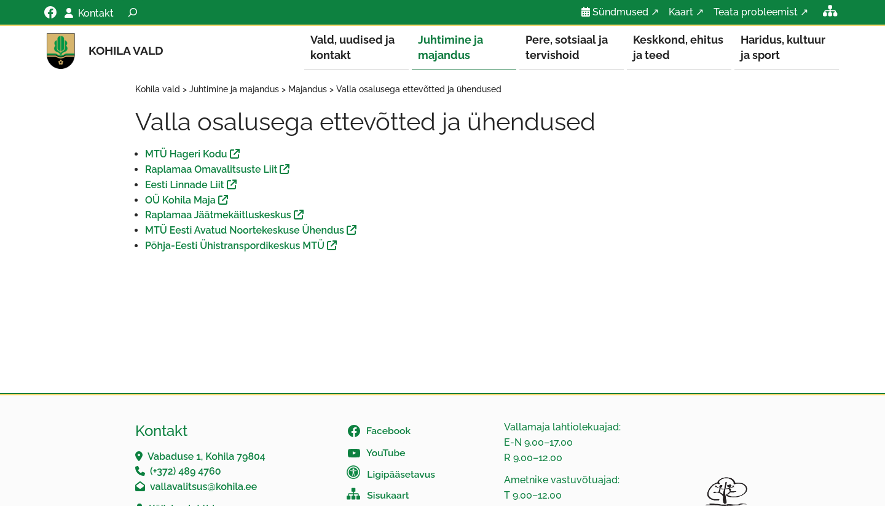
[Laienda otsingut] (132, 12)
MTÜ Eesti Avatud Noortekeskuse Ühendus (244, 231)
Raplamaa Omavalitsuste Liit (211, 170)
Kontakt (96, 13)
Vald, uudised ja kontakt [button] (352, 47)
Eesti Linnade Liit (184, 185)
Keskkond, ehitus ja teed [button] (678, 47)
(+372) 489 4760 (185, 472)
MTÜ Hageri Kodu (186, 154)
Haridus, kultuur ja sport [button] (783, 47)
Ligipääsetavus (401, 475)
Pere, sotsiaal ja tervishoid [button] (566, 47)
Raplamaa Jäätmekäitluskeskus (218, 215)
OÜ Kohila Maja (180, 201)
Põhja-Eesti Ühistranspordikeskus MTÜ (234, 246)
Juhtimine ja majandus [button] (450, 47)
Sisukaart (388, 496)
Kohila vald (125, 50)
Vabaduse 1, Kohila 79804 (207, 457)
